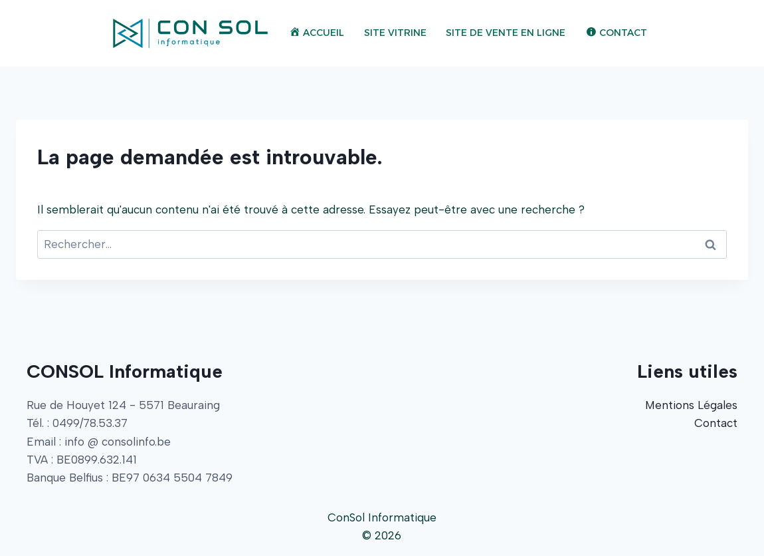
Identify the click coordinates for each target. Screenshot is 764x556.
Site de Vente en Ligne (505, 33)
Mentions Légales (691, 405)
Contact (715, 423)
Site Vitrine (395, 33)
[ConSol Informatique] (190, 33)
